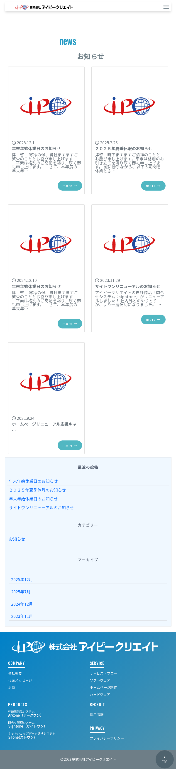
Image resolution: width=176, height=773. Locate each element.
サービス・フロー (103, 673)
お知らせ (17, 539)
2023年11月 (22, 616)
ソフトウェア (100, 680)
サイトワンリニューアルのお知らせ (41, 507)
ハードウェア (100, 694)
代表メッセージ (20, 680)
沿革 (11, 687)
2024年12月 (22, 604)
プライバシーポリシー (107, 738)
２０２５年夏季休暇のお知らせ (37, 490)
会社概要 (15, 673)
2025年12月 (22, 579)
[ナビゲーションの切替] (163, 6)
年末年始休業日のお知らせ (33, 481)
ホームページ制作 (103, 687)
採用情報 (96, 714)
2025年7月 (21, 591)
